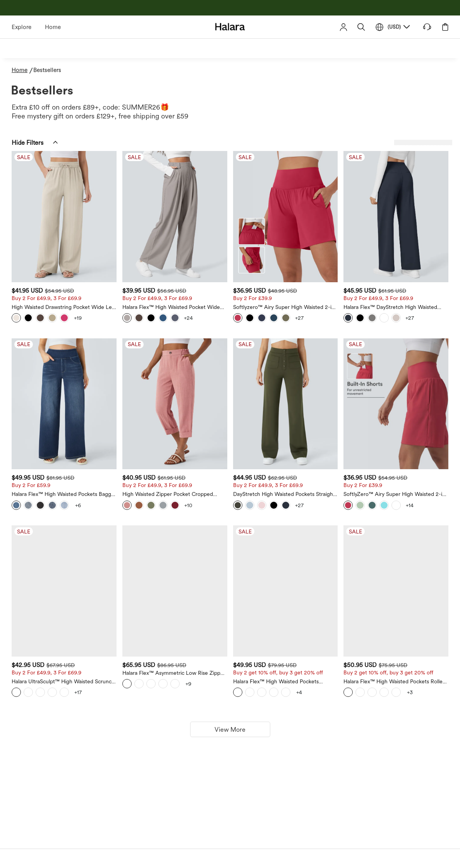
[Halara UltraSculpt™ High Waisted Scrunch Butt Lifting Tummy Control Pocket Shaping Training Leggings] (166, 500)
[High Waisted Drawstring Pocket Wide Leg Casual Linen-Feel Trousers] (166, 198)
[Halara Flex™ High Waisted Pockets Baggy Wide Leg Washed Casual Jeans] (166, 349)
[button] (361, 27)
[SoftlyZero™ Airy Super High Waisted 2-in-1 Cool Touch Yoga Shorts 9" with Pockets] (410, 349)
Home (53, 27)
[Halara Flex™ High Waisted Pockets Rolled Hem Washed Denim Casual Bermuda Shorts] (410, 500)
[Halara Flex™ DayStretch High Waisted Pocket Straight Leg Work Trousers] (410, 198)
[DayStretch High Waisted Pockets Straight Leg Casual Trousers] (329, 349)
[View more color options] (194, 281)
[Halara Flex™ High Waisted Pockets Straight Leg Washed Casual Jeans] (329, 500)
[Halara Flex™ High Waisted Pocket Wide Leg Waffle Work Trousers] (247, 198)
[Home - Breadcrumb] (22, 70)
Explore (21, 27)
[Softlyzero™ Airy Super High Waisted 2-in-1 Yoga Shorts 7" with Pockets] (329, 198)
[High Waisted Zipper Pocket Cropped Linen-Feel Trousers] (247, 349)
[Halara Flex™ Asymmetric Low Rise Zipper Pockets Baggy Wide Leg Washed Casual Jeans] (247, 500)
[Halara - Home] (230, 26)
